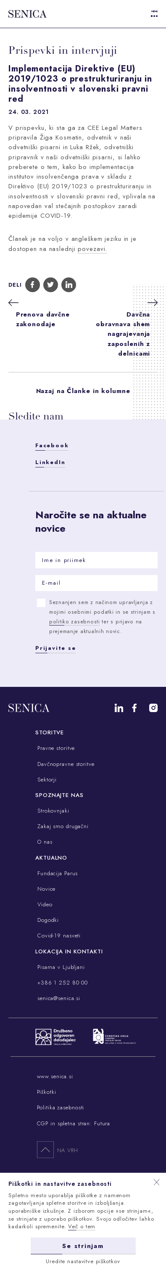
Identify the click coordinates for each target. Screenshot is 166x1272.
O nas (43, 842)
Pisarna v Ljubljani (60, 967)
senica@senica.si (57, 998)
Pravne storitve (55, 748)
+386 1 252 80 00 (61, 983)
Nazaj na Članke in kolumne (83, 391)
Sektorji (46, 780)
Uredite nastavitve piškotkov (83, 1261)
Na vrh (57, 1149)
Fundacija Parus (56, 873)
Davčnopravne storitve (64, 764)
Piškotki (46, 1092)
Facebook (52, 445)
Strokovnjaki (52, 811)
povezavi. (92, 248)
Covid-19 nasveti (58, 935)
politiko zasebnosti (74, 621)
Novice (45, 889)
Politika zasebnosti (60, 1107)
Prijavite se (55, 648)
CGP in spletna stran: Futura (74, 1123)
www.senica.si (55, 1076)
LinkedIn (50, 462)
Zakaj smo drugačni (62, 826)
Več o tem (81, 1226)
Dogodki (47, 920)
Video (43, 904)
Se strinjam (82, 1245)
